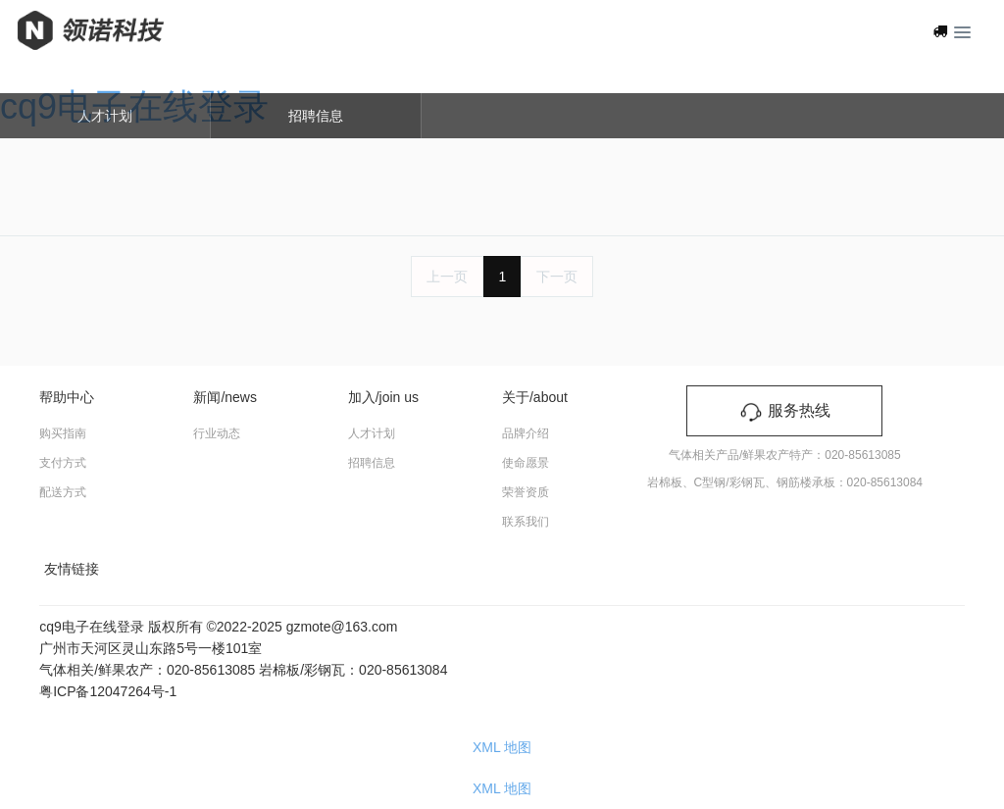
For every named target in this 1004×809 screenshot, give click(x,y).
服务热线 (784, 410)
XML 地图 (502, 747)
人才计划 (104, 116)
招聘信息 (315, 116)
